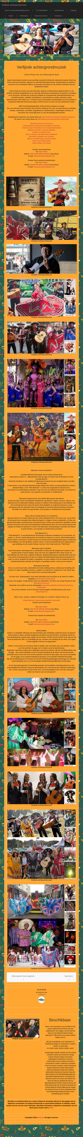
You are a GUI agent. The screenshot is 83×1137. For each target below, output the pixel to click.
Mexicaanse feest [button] (41, 16)
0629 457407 (34, 154)
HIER (51, 1108)
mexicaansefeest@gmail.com (44, 156)
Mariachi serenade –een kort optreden (41, 130)
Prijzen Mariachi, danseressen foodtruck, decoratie (41, 126)
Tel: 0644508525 (42, 10)
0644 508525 (45, 154)
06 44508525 (45, 165)
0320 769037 (43, 152)
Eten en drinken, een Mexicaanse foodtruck (41, 134)
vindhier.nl (41, 994)
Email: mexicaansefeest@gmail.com (17, 10)
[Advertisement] (42, 1131)
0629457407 (34, 165)
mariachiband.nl (41, 592)
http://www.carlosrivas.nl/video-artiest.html (53, 119)
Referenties (24, 16)
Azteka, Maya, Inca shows (41, 143)
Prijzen (11, 16)
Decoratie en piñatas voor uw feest (41, 136)
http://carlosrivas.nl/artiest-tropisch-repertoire (58, 117)
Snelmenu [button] (58, 16)
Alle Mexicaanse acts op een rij (41, 123)
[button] (23, 977)
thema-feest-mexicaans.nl (45, 579)
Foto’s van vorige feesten (41, 141)
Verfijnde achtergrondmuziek (14, 5)
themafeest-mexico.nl (41, 583)
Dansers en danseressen (41, 132)
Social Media (41, 990)
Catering (73, 10)
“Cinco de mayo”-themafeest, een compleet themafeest (41, 128)
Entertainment (59, 10)
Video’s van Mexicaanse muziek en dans (41, 139)
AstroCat (40, 1117)
